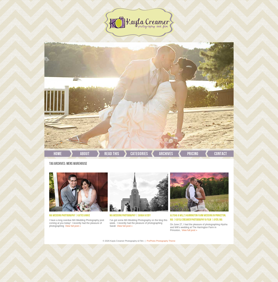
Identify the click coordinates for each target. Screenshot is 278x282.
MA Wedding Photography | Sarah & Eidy (130, 215)
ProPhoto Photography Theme (161, 241)
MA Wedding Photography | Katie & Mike (69, 215)
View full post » (73, 226)
